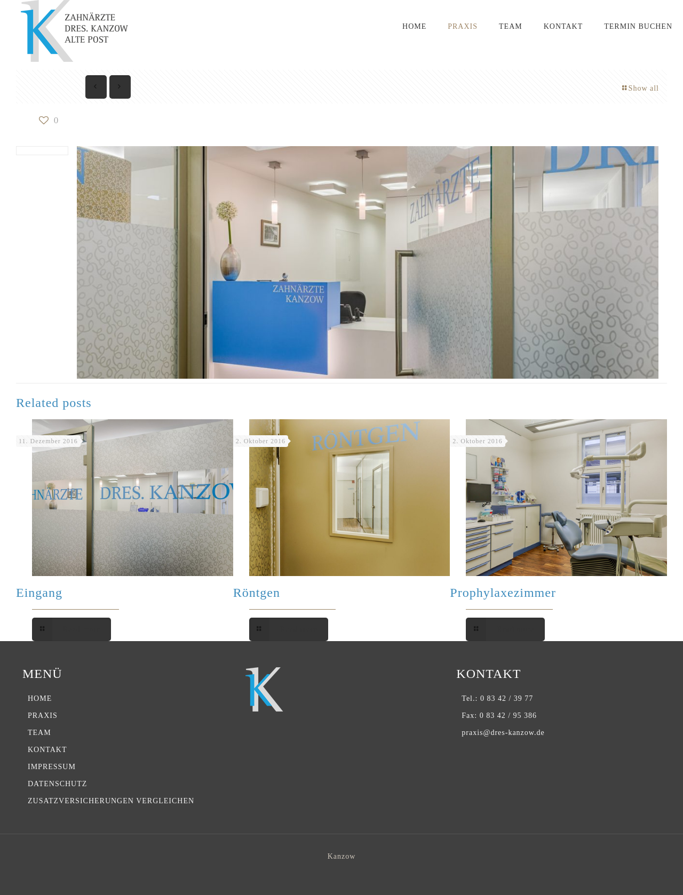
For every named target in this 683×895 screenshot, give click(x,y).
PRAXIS (43, 716)
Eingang (39, 593)
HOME (40, 698)
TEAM (39, 733)
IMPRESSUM (52, 767)
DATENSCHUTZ (57, 784)
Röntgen (256, 593)
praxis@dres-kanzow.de (503, 733)
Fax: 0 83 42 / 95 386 (499, 716)
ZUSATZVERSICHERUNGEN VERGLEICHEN (111, 801)
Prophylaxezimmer (503, 593)
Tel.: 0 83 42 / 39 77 (497, 698)
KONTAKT (47, 750)
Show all (640, 88)
